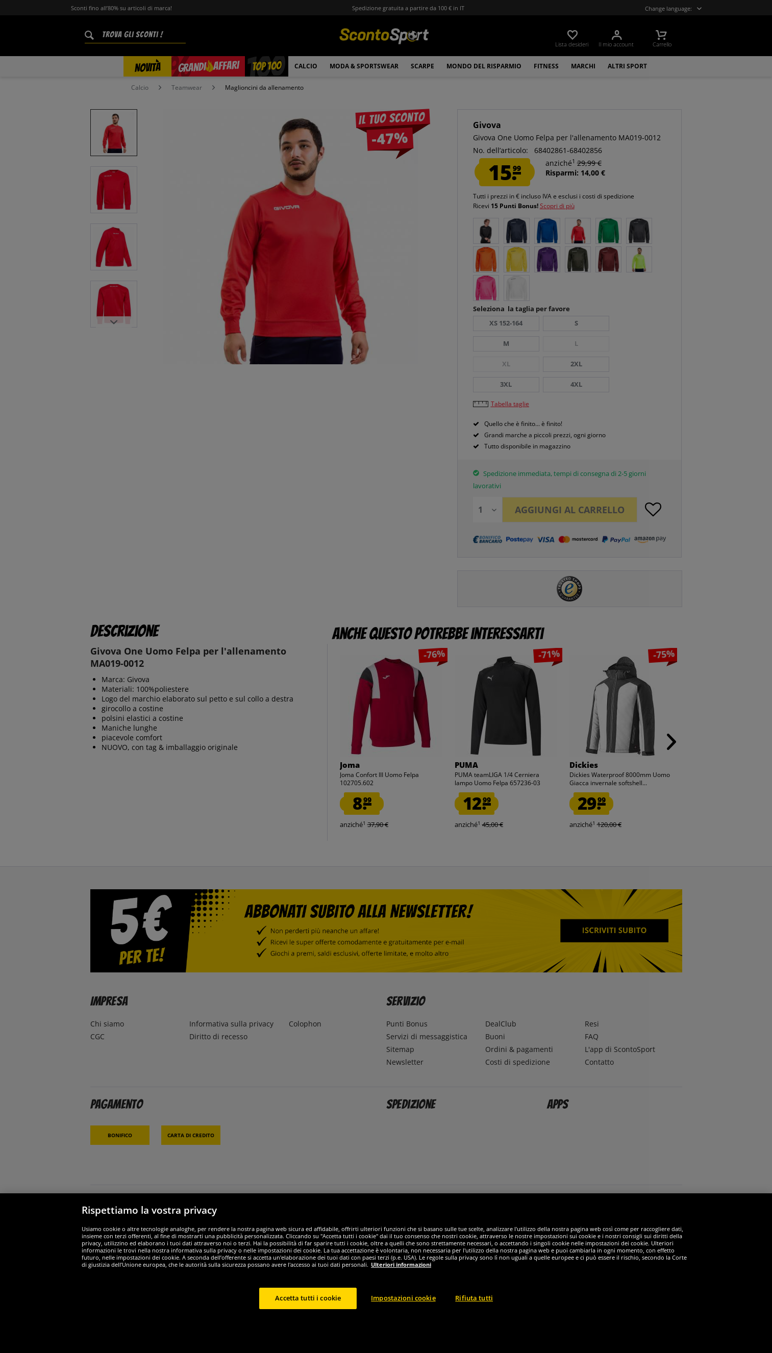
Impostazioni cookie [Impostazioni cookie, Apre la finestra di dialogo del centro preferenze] (403, 1297)
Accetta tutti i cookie (308, 1297)
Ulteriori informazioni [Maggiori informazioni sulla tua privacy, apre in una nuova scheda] (401, 1264)
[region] (386, 1273)
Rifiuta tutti (474, 1297)
